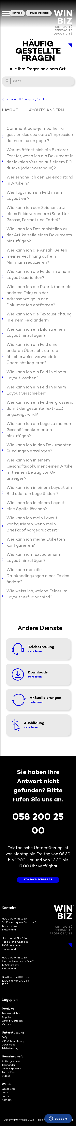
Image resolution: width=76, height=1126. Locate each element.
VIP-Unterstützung (13, 1041)
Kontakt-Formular (38, 879)
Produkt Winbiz (11, 1013)
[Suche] (38, 81)
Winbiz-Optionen (12, 1021)
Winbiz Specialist (12, 1069)
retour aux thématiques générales (26, 99)
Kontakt (7, 1100)
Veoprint (7, 1024)
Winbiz (7, 1084)
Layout (10, 110)
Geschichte (8, 1089)
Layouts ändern (45, 110)
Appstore (7, 1017)
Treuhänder (8, 1065)
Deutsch (17, 13)
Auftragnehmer (11, 1061)
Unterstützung (13, 1032)
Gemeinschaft (12, 1056)
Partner (6, 1096)
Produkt (8, 1008)
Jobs (5, 1093)
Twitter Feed (9, 1072)
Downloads (8, 1045)
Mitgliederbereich (38, 13)
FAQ (4, 1037)
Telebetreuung (10, 1048)
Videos (6, 1076)
